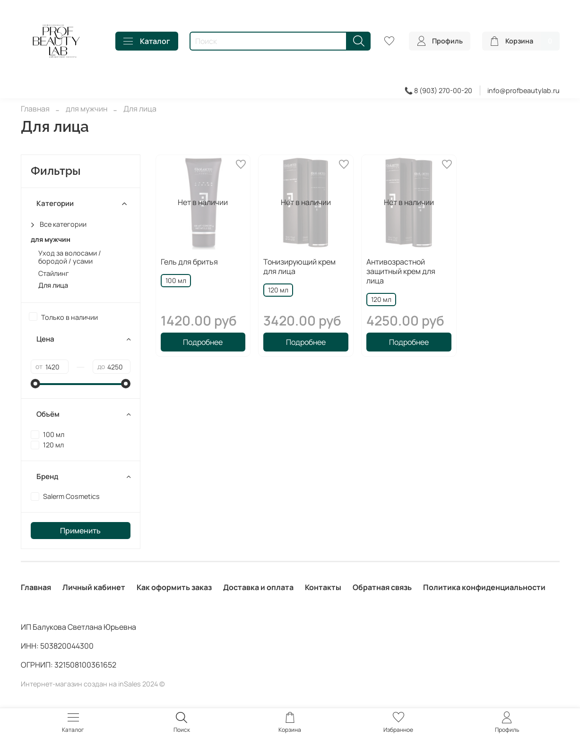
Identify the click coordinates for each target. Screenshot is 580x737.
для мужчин (86, 108)
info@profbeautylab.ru (523, 90)
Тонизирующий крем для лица (299, 266)
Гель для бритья (189, 262)
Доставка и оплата (258, 587)
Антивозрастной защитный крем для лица (400, 271)
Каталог (146, 41)
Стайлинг (53, 273)
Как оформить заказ (174, 587)
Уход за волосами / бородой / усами (69, 257)
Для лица (53, 285)
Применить (80, 530)
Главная (35, 108)
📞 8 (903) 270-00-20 (439, 90)
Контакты (323, 587)
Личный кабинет (93, 587)
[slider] (35, 384)
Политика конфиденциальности (484, 587)
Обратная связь (382, 587)
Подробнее (203, 342)
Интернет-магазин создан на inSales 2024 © (93, 683)
